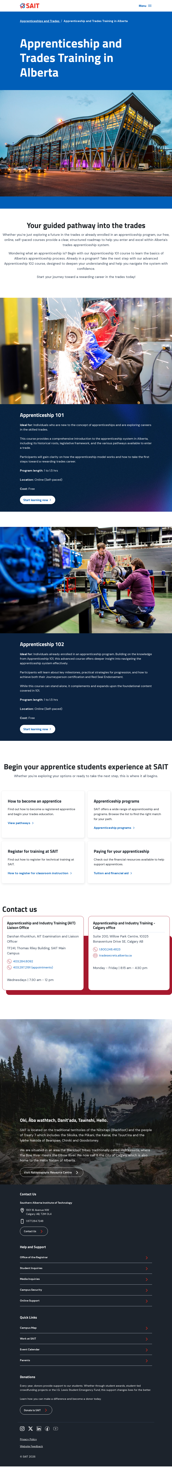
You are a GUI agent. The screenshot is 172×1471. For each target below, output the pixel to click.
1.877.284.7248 (34, 1221)
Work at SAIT (84, 1339)
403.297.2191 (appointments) (33, 967)
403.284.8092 (23, 961)
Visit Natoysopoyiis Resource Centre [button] (51, 1172)
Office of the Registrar (84, 1258)
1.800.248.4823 (109, 949)
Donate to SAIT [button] (36, 1410)
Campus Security (84, 1290)
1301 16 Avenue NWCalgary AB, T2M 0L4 (38, 1212)
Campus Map (84, 1328)
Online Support (84, 1301)
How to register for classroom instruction (40, 873)
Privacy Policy (28, 1439)
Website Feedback (31, 1446)
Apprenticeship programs (114, 828)
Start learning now (37, 500)
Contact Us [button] (34, 1231)
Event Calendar (84, 1350)
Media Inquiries (84, 1279)
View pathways (21, 823)
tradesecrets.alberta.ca (115, 955)
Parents (84, 1361)
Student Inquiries (84, 1268)
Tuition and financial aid (113, 873)
